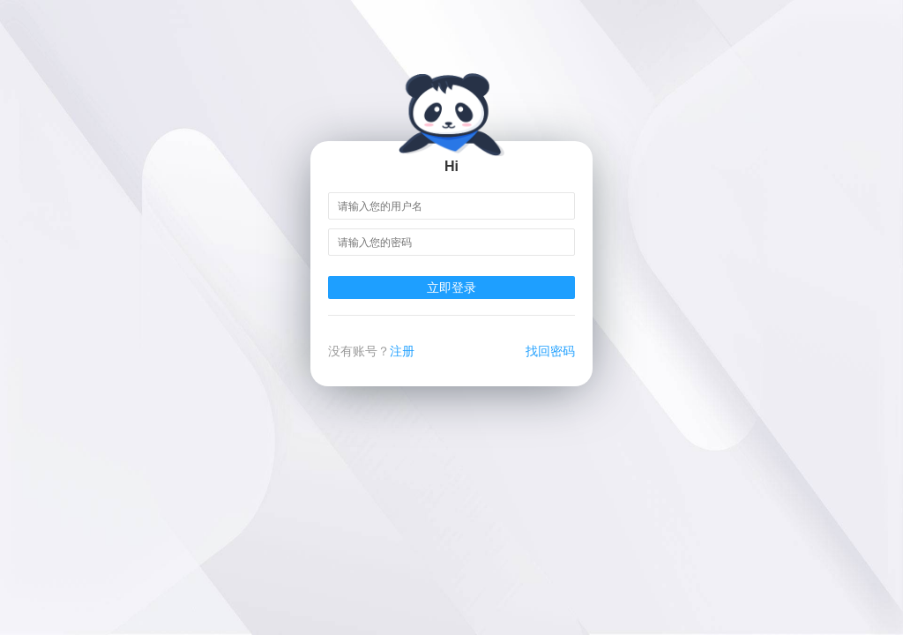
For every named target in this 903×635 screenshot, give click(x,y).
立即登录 (451, 287)
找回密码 (550, 351)
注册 (402, 351)
